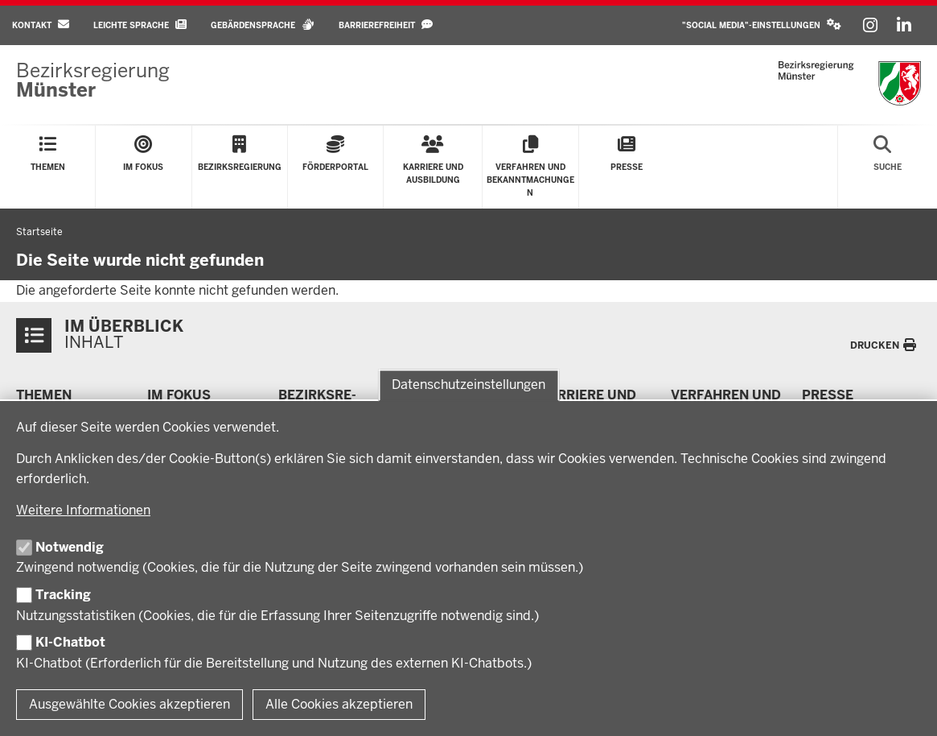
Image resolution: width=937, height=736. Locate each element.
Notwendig (69, 547)
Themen (44, 395)
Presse (827, 395)
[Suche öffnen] (887, 167)
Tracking (63, 594)
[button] (761, 25)
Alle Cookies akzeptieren (339, 704)
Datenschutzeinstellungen (468, 385)
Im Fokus (179, 395)
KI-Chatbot (70, 642)
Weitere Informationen (83, 510)
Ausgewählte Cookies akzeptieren (129, 704)
